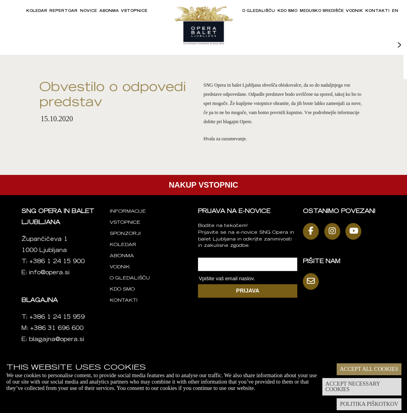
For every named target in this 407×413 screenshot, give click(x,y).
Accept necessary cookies (353, 386)
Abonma (109, 11)
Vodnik (354, 11)
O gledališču (258, 11)
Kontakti (377, 11)
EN (395, 11)
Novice (88, 11)
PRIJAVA (248, 290)
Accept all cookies (369, 369)
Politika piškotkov (369, 404)
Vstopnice (134, 11)
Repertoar (63, 11)
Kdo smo (287, 11)
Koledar (36, 11)
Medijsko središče (322, 11)
